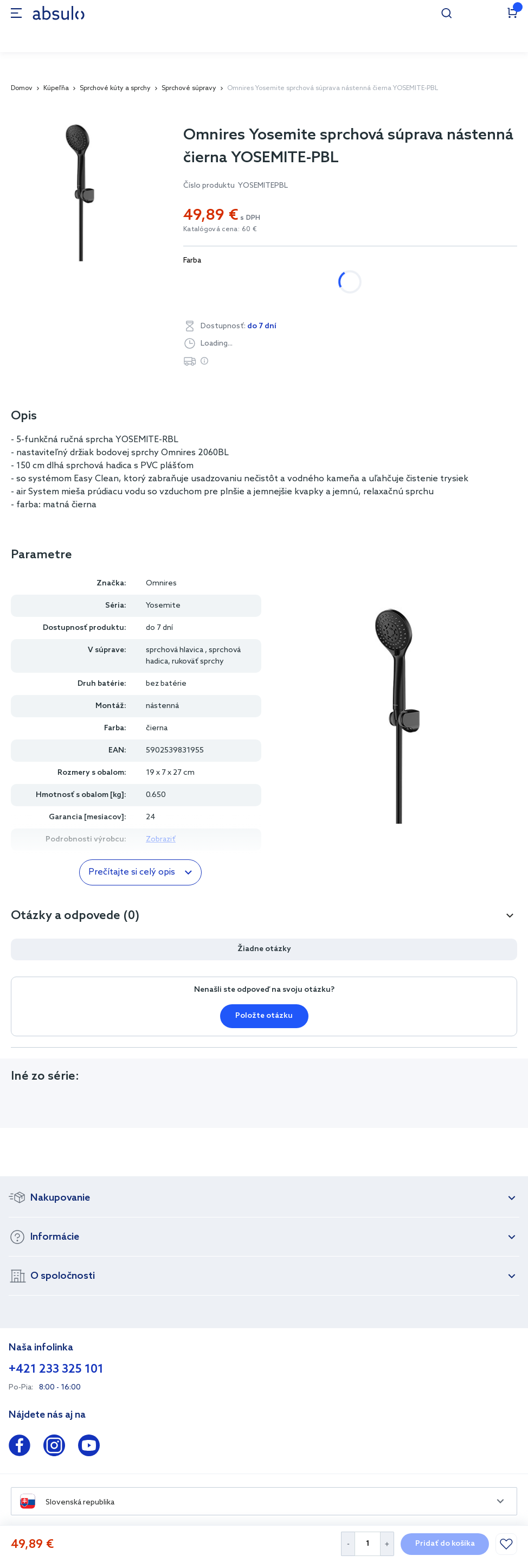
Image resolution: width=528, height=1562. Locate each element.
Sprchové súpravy (189, 88)
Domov (22, 88)
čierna (273, 281)
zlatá (323, 281)
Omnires (161, 583)
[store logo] (59, 13)
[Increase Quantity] (387, 1544)
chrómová (213, 281)
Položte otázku (264, 1016)
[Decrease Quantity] (348, 1544)
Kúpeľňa (56, 88)
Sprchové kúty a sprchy (115, 88)
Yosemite (163, 605)
